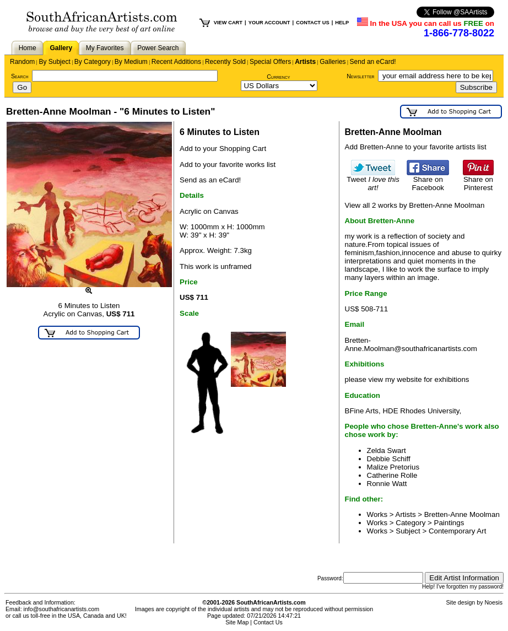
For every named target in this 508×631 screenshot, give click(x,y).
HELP (342, 22)
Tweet (373, 180)
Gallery (61, 48)
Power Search (158, 48)
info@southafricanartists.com (62, 609)
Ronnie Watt (387, 483)
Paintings (449, 523)
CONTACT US (312, 22)
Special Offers (270, 62)
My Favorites (105, 48)
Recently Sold (225, 62)
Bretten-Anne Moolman (462, 514)
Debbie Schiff (388, 459)
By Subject (54, 62)
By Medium (131, 62)
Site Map (236, 622)
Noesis (493, 602)
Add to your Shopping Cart (223, 148)
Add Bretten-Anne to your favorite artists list (416, 147)
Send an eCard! (373, 62)
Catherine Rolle (392, 475)
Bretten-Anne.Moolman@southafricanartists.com (411, 344)
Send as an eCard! (210, 180)
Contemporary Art (457, 531)
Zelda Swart (386, 450)
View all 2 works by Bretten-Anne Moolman (415, 205)
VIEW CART (228, 22)
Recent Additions (176, 62)
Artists (305, 62)
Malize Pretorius (393, 467)
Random (22, 62)
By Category (92, 62)
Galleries (332, 62)
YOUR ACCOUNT (269, 22)
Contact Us (268, 622)
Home (27, 48)
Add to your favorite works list (227, 164)
